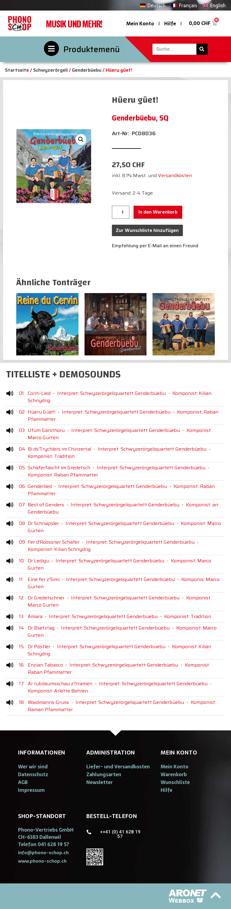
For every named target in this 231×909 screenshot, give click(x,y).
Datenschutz (33, 774)
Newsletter (99, 782)
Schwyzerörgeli (50, 70)
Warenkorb (174, 774)
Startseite (17, 70)
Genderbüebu (86, 70)
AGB (23, 782)
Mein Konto (140, 23)
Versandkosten (175, 175)
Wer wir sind (33, 766)
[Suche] (202, 49)
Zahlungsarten (103, 774)
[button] (43, 852)
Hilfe (170, 23)
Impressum (31, 790)
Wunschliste (175, 782)
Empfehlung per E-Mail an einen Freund (155, 245)
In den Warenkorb (157, 212)
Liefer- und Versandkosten (118, 766)
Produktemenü (91, 49)
